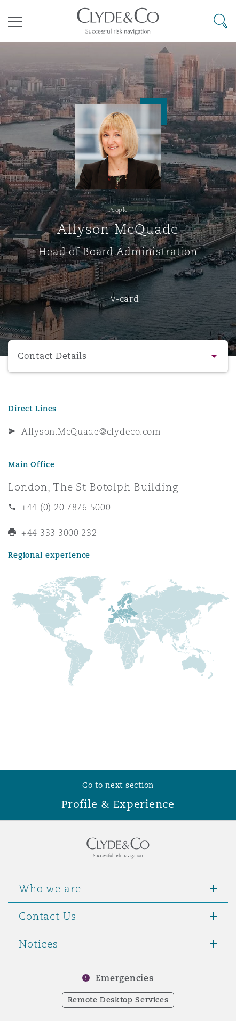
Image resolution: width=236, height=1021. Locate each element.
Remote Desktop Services (118, 999)
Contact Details (52, 356)
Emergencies (124, 978)
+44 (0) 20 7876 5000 (66, 507)
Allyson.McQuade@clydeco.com (91, 431)
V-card (124, 298)
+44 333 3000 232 (59, 532)
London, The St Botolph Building (93, 486)
